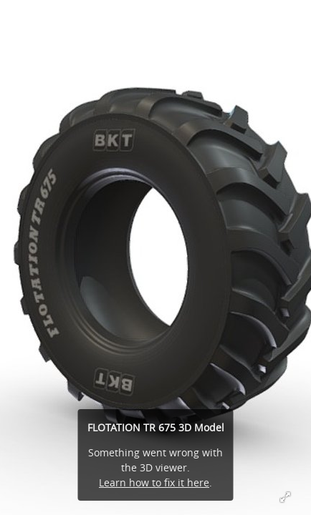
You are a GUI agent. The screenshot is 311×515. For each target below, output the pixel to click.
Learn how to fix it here (154, 482)
